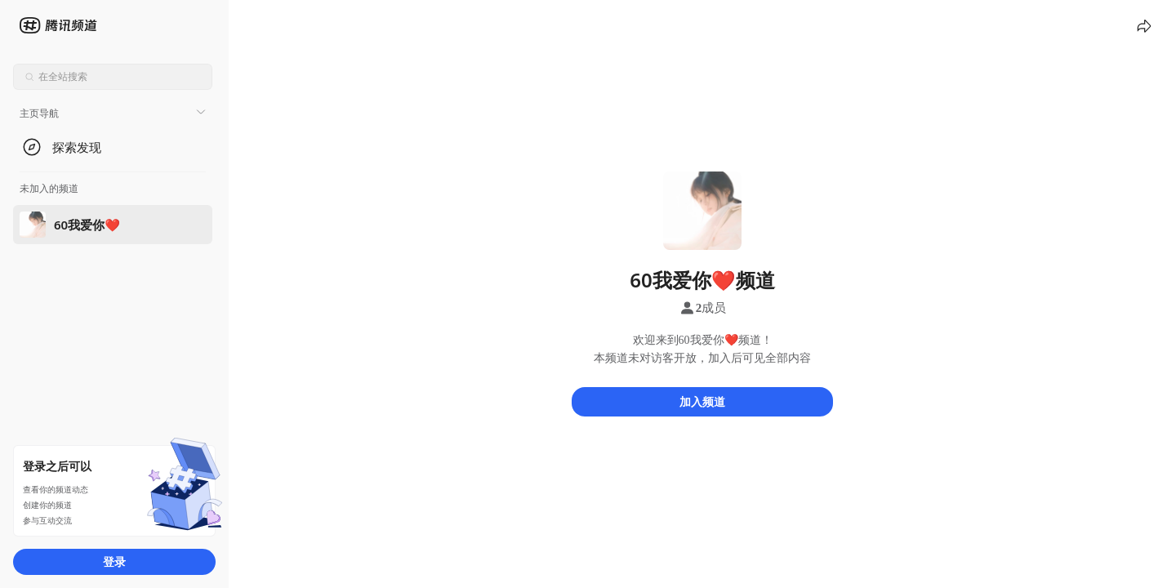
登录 (114, 561)
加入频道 (702, 401)
